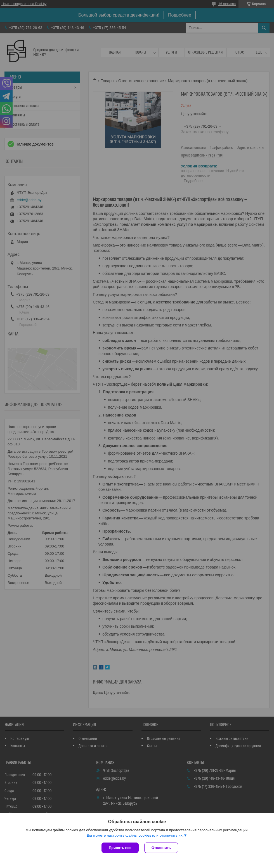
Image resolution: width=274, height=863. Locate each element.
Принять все (120, 848)
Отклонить (161, 848)
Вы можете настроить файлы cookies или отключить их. (135, 835)
